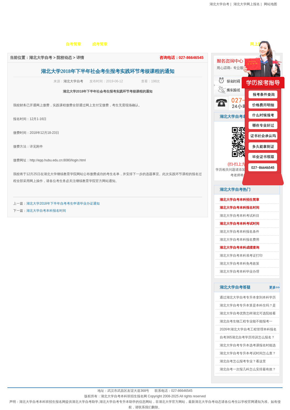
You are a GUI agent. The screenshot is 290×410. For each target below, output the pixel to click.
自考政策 (178, 44)
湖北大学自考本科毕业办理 (239, 271)
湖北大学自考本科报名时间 (46, 211)
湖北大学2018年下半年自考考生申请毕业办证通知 (63, 203)
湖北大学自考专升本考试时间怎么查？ (248, 353)
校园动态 (152, 44)
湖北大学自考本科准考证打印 (241, 255)
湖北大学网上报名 (246, 4)
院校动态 (64, 57)
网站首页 (20, 44)
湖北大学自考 (219, 4)
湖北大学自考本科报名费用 (239, 239)
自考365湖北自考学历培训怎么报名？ (247, 337)
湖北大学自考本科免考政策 (239, 263)
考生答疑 (205, 44)
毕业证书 (231, 44)
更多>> (274, 287)
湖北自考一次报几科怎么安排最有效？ (248, 369)
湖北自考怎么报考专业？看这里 (243, 361)
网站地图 (270, 4)
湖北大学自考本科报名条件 (239, 231)
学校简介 (47, 44)
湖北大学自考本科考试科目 (239, 216)
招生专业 (126, 44)
